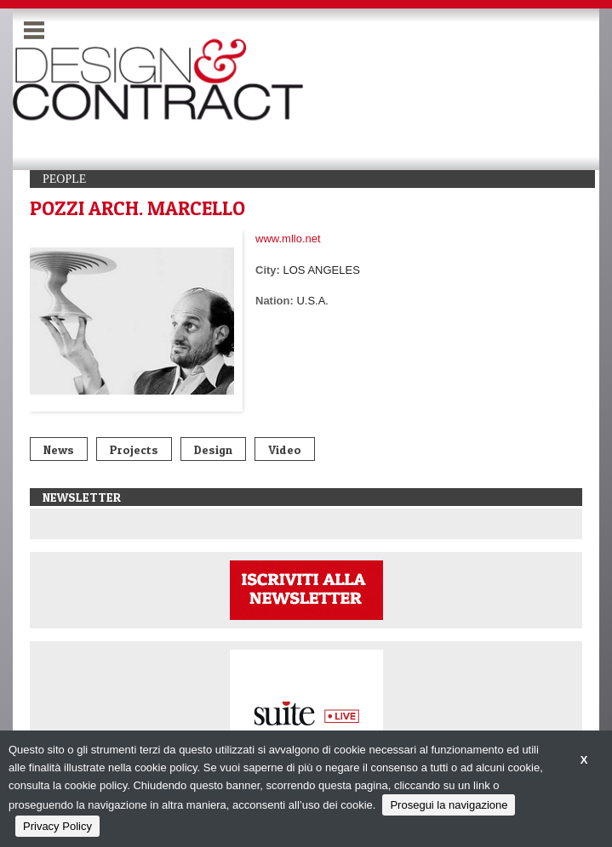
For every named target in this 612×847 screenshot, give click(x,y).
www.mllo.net (288, 238)
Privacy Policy (57, 826)
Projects (134, 449)
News (58, 449)
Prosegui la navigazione (448, 805)
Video (284, 449)
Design (213, 449)
